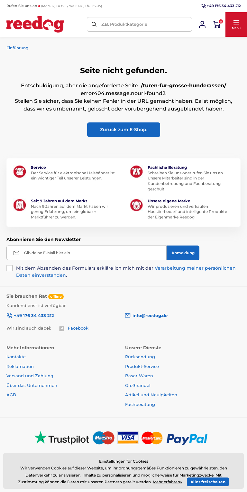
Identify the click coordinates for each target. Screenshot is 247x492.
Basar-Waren (139, 375)
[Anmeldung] (183, 253)
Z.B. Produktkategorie (124, 24)
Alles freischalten (207, 481)
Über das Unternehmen (31, 385)
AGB (11, 394)
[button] (236, 24)
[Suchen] (94, 24)
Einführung (17, 47)
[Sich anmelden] (202, 24)
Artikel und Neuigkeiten (151, 394)
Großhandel (138, 385)
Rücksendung (140, 356)
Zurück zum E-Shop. (123, 129)
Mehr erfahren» (167, 481)
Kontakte (16, 356)
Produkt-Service (142, 366)
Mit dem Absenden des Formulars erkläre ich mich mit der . (126, 271)
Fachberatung (140, 404)
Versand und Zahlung (29, 375)
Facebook (73, 328)
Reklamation (20, 366)
